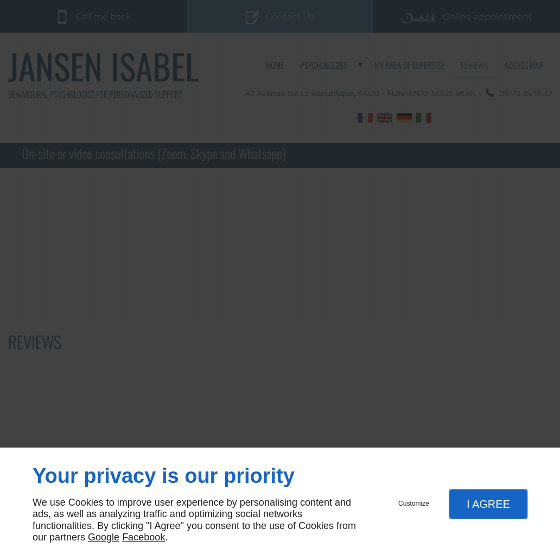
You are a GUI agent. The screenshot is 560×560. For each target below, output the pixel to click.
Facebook (143, 537)
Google (103, 537)
